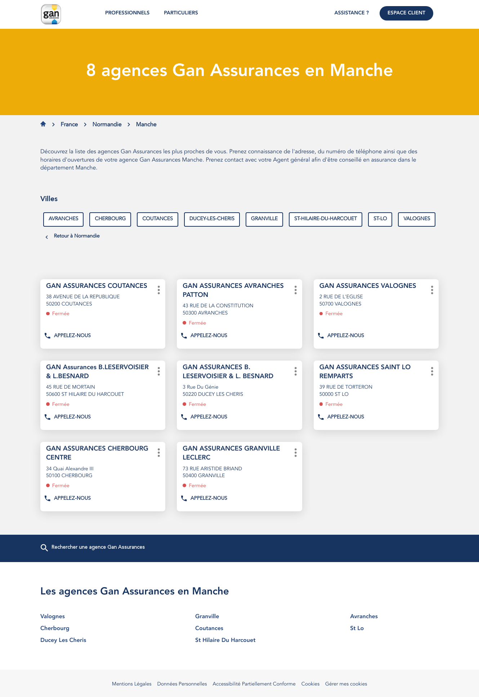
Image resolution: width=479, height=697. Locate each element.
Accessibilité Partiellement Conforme (254, 684)
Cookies (310, 684)
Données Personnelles (182, 684)
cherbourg (110, 219)
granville (264, 219)
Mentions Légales (132, 684)
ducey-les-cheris (211, 219)
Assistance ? (351, 13)
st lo (394, 629)
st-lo (380, 219)
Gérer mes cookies (346, 684)
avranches (63, 219)
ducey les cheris (84, 640)
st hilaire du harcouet (239, 640)
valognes (416, 219)
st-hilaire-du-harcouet (325, 219)
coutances (157, 219)
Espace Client (406, 13)
